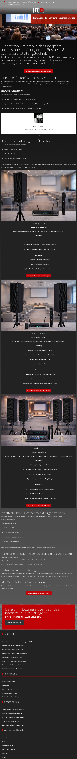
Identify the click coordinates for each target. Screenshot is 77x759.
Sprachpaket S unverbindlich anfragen (38, 276)
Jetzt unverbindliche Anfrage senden (38, 593)
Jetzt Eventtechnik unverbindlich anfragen (38, 71)
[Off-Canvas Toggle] (73, 10)
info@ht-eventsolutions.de (16, 5)
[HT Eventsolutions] (38, 10)
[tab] (35, 36)
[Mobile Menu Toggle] (3, 10)
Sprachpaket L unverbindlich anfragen (39, 505)
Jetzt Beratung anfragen (14, 622)
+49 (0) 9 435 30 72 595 (47, 2)
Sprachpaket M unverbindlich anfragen (38, 390)
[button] (38, 118)
